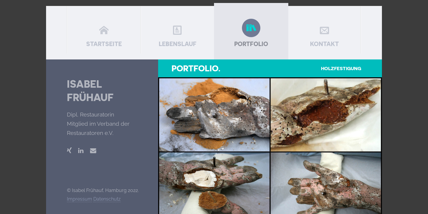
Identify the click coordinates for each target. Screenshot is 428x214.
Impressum (79, 199)
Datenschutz (107, 199)
